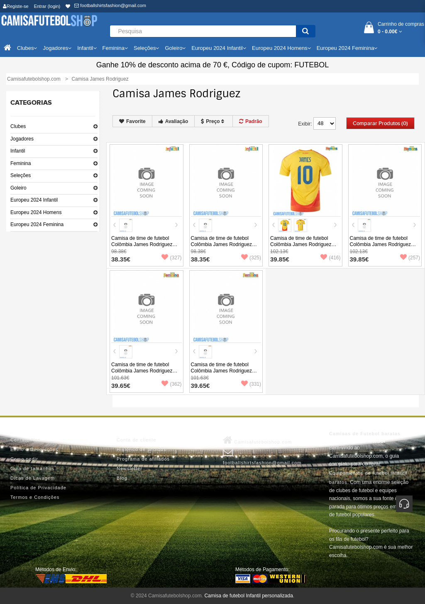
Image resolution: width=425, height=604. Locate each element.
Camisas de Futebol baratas (365, 433)
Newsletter (129, 468)
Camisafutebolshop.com (257, 440)
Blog (122, 478)
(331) (251, 384)
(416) (330, 257)
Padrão (250, 121)
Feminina (20, 163)
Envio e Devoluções (34, 449)
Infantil (17, 151)
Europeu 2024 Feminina (37, 224)
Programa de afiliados (143, 458)
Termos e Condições (34, 497)
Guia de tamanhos (32, 468)
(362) (171, 384)
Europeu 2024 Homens (35, 212)
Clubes (18, 126)
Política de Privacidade (38, 487)
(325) (251, 257)
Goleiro (18, 188)
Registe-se (16, 6)
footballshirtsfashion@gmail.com (110, 5)
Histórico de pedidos (141, 449)
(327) (171, 257)
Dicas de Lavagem (32, 478)
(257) (410, 257)
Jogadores (22, 139)
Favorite (132, 121)
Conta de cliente (136, 439)
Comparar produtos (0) (380, 123)
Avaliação (173, 121)
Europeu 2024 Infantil (34, 200)
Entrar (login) (47, 6)
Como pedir (24, 458)
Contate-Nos (25, 439)
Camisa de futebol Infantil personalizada (248, 596)
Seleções (20, 175)
